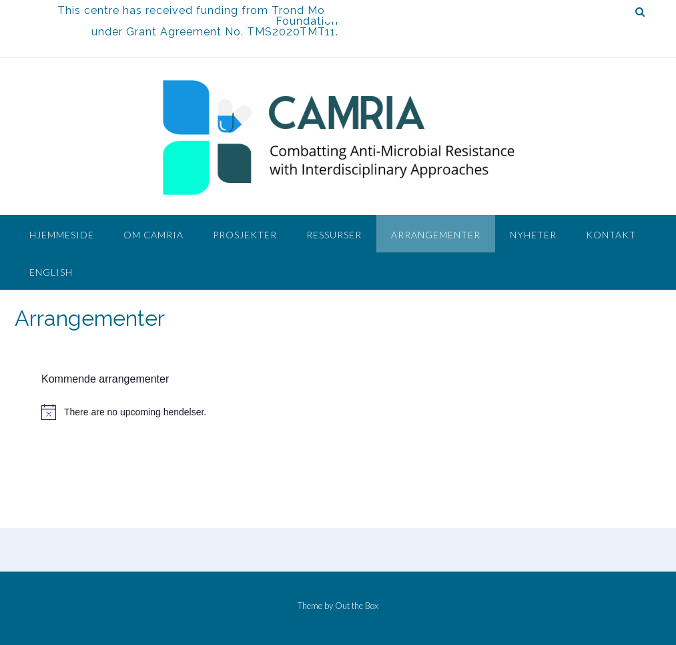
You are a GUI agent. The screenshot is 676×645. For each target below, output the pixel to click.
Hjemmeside (61, 234)
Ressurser (334, 234)
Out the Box (356, 605)
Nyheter (533, 234)
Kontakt (611, 234)
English (51, 272)
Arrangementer (435, 234)
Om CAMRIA (153, 234)
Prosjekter (245, 234)
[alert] (331, 412)
